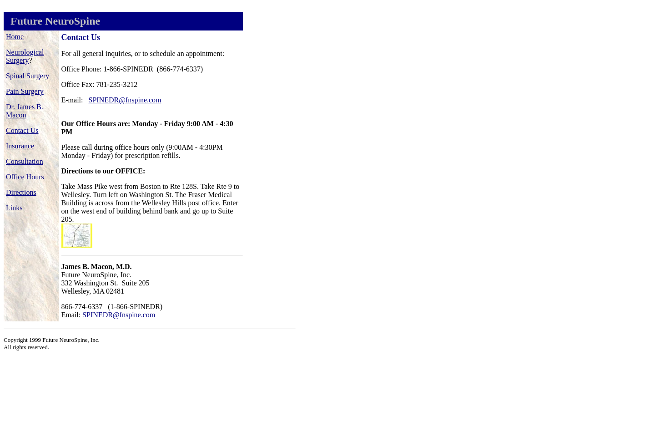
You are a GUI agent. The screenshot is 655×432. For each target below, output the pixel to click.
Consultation (24, 161)
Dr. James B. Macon (24, 111)
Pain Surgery (25, 91)
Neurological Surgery (25, 56)
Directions (21, 192)
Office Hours (25, 177)
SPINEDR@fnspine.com (125, 100)
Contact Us (22, 130)
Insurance (20, 146)
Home (15, 37)
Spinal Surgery (27, 76)
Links (14, 208)
